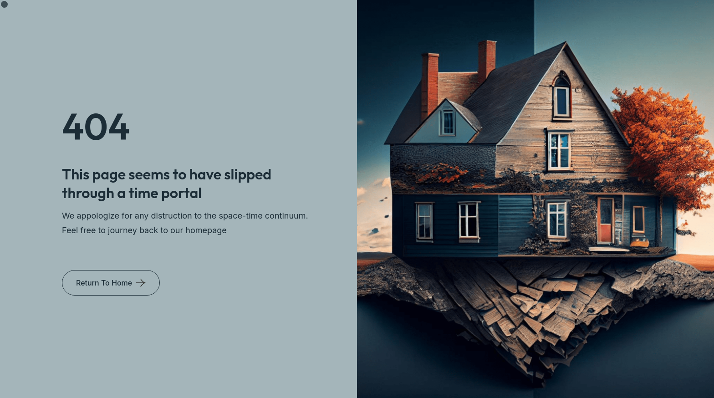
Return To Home (104, 282)
